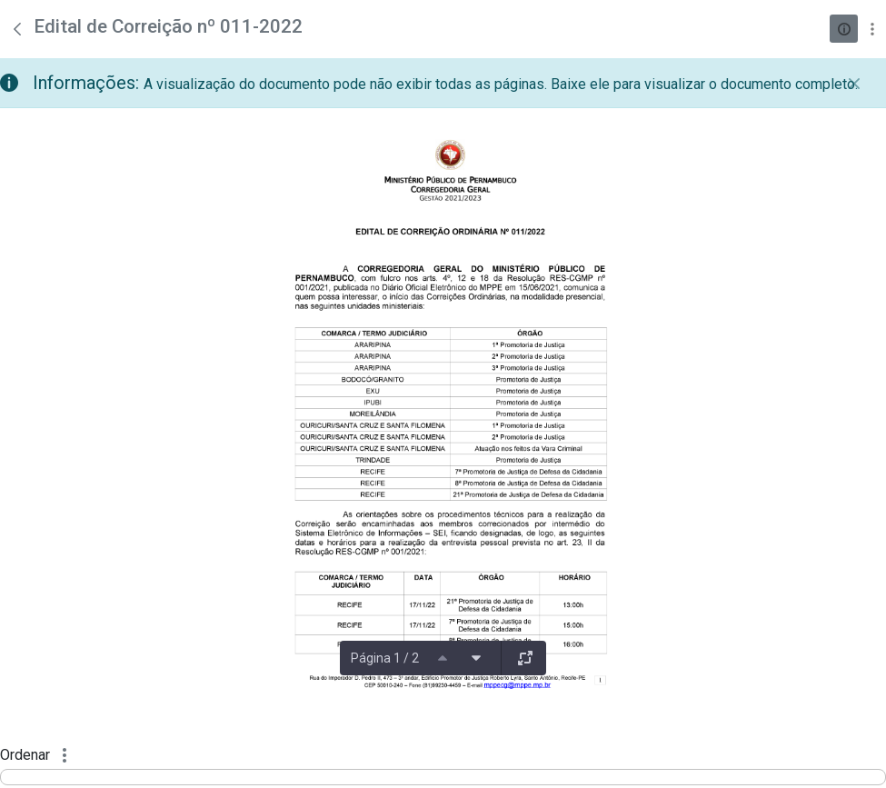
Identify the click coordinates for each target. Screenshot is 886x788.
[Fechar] (854, 83)
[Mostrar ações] (872, 29)
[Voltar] (17, 29)
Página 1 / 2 (385, 658)
